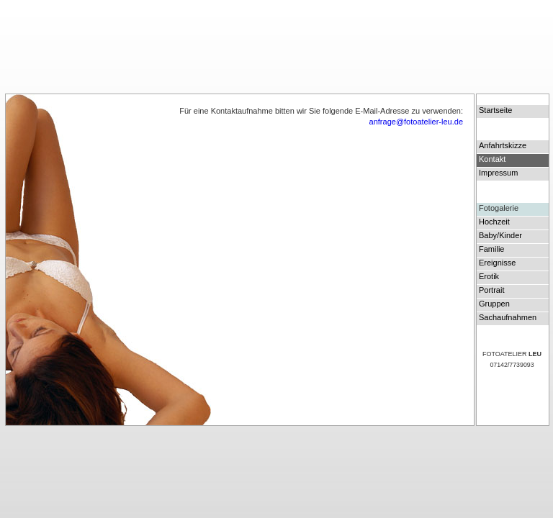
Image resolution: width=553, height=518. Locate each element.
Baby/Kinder (500, 235)
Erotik (489, 276)
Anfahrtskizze (502, 145)
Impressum (498, 172)
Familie (491, 249)
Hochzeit (494, 221)
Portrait (491, 290)
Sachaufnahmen (507, 317)
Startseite (495, 110)
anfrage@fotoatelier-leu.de (416, 121)
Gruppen (494, 303)
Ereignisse (497, 262)
